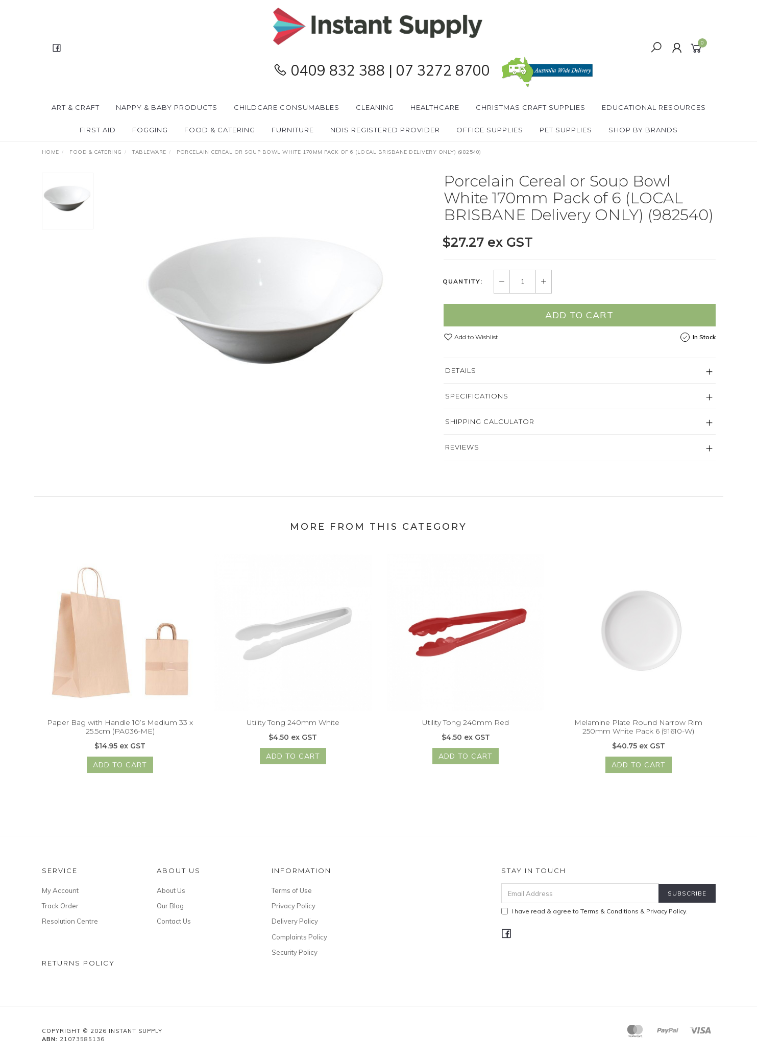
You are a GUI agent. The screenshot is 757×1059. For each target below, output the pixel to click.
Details (460, 370)
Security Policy (295, 952)
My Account (60, 890)
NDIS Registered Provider (385, 130)
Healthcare (434, 107)
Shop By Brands (643, 130)
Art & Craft (76, 107)
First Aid (98, 130)
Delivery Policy (295, 921)
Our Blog (170, 906)
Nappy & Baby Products (166, 107)
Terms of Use (292, 890)
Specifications (476, 396)
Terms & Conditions (609, 911)
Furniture (293, 130)
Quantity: (462, 282)
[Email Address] (580, 893)
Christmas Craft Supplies (530, 107)
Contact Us (174, 921)
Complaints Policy (299, 937)
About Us (171, 890)
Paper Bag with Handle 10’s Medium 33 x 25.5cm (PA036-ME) (120, 734)
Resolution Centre (70, 921)
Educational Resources (654, 107)
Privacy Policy (293, 906)
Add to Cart (579, 315)
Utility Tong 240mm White (293, 729)
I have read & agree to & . (594, 911)
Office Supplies (489, 130)
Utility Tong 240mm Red (465, 729)
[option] (268, 300)
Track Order (60, 906)
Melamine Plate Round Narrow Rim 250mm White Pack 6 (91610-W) (638, 734)
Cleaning (375, 107)
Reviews (462, 447)
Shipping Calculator (489, 421)
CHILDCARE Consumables (286, 107)
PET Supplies (566, 130)
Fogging (150, 130)
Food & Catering (219, 130)
